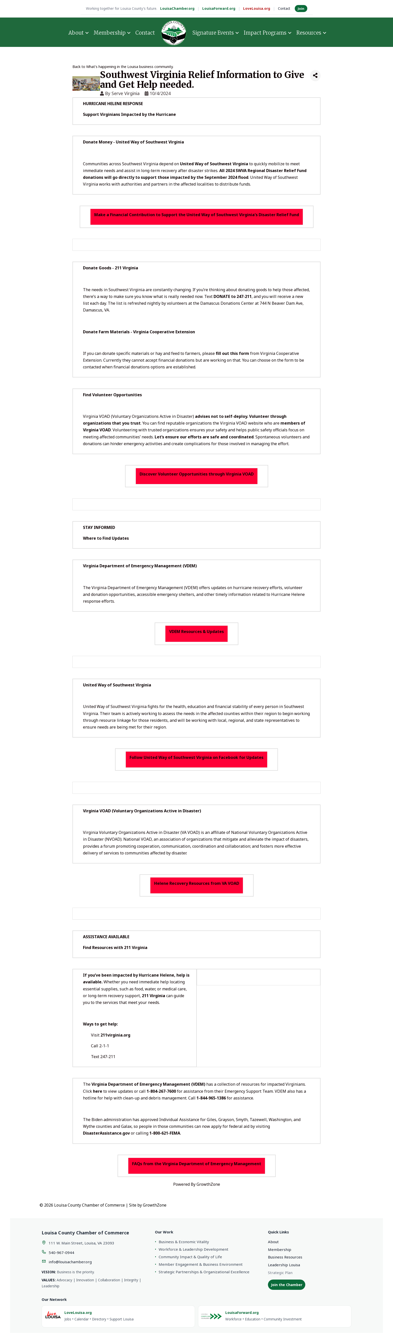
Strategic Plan (280, 1272)
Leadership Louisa (284, 1264)
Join (301, 8)
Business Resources (285, 1256)
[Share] (315, 75)
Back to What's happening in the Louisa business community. (122, 66)
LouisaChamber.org (177, 8)
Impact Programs (265, 33)
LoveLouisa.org (256, 8)
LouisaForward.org (218, 8)
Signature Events (213, 33)
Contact (284, 8)
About (76, 33)
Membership (109, 33)
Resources (308, 33)
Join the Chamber (286, 1284)
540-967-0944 (61, 1252)
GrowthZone (208, 1184)
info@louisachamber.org (70, 1261)
